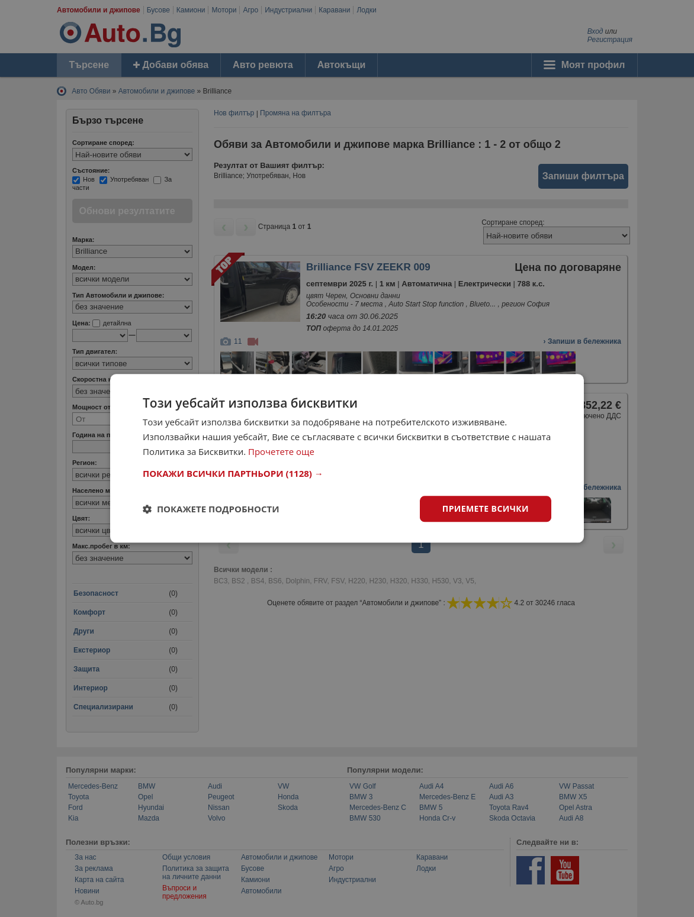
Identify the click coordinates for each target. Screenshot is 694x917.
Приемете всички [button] (485, 508)
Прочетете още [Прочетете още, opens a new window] (281, 451)
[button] (347, 473)
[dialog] (347, 458)
